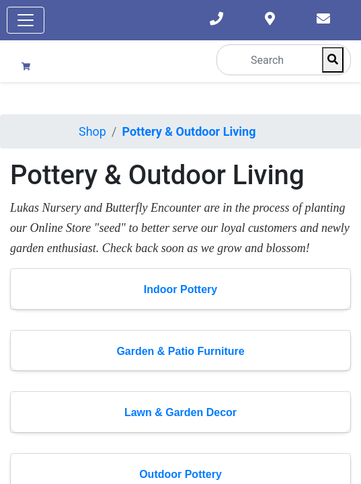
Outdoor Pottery (180, 474)
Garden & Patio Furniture (180, 351)
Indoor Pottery (180, 289)
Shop (92, 131)
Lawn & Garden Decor (180, 412)
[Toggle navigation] (25, 20)
